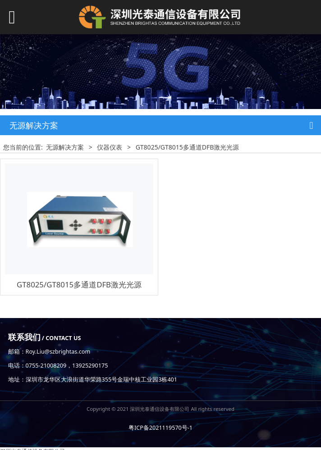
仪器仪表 (109, 147)
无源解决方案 (65, 147)
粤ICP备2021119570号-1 (160, 428)
